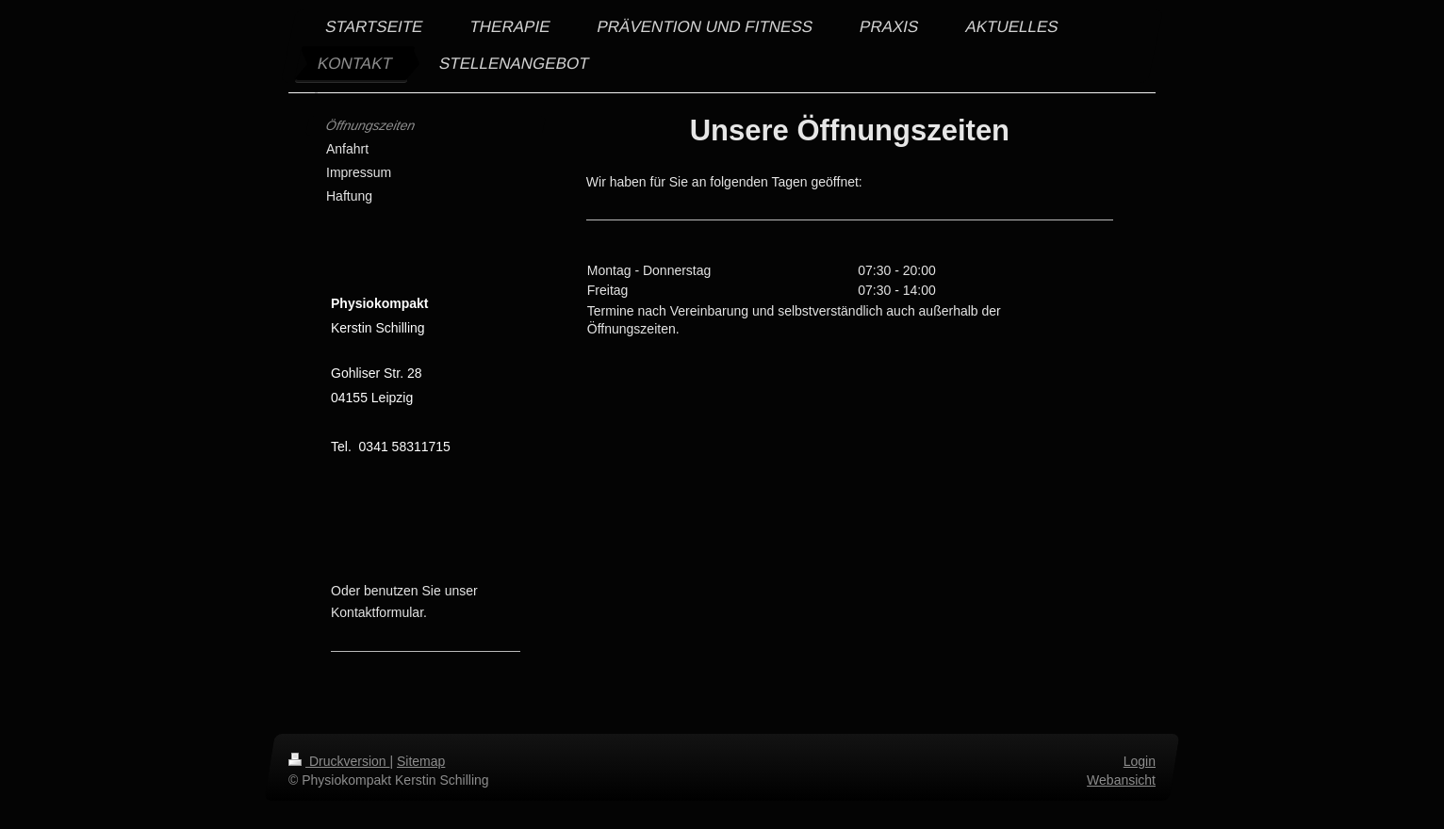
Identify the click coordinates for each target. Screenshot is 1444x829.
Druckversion (338, 761)
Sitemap (421, 761)
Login (1140, 761)
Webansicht (1121, 779)
